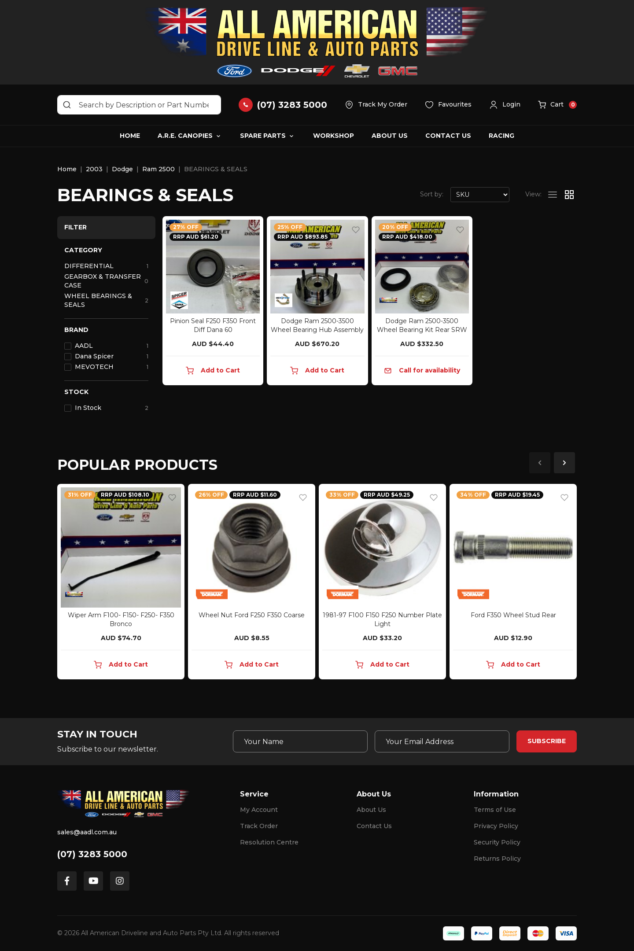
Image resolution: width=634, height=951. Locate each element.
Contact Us (448, 136)
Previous (539, 462)
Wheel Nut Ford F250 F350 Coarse (252, 615)
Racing (501, 136)
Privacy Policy (496, 826)
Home (130, 136)
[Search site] (67, 104)
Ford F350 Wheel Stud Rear (513, 615)
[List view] (552, 194)
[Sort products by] (479, 194)
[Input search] (139, 104)
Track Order (259, 826)
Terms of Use (495, 810)
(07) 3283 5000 (92, 854)
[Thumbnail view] (569, 194)
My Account (259, 810)
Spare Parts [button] (263, 136)
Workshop (333, 136)
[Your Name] (300, 741)
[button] (504, 104)
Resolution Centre (269, 842)
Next (564, 462)
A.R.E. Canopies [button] (185, 136)
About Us (390, 136)
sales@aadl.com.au (87, 832)
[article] (120, 583)
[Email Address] (442, 741)
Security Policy (497, 842)
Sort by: (431, 194)
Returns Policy (497, 859)
